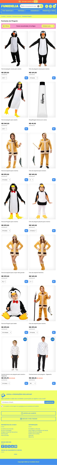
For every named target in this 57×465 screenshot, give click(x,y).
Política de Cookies (34, 433)
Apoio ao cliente (28, 413)
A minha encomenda (7, 429)
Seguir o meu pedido (28, 419)
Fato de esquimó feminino (36, 272)
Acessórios (35, 10)
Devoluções (4, 433)
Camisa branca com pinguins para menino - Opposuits (13, 375)
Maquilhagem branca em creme (38, 120)
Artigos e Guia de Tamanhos (9, 432)
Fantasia (21, 10)
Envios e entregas (6, 430)
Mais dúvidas (5, 435)
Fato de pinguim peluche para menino (39, 221)
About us (31, 437)
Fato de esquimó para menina (9, 170)
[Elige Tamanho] (4, 77)
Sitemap (30, 435)
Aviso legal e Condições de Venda (38, 430)
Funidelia (3, 16)
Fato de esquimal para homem (37, 170)
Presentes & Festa (49, 10)
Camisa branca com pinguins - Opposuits (40, 374)
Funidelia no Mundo (34, 429)
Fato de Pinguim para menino (9, 221)
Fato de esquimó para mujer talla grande (12, 272)
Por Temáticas (7, 10)
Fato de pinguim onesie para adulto (11, 69)
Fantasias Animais (16, 16)
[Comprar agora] (26, 77)
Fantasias (9, 16)
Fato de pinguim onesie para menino (39, 69)
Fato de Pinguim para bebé (9, 323)
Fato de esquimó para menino (37, 323)
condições (21, 406)
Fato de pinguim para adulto (9, 120)
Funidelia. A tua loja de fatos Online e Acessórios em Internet (10, 6)
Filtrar (7, 26)
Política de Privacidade (35, 432)
